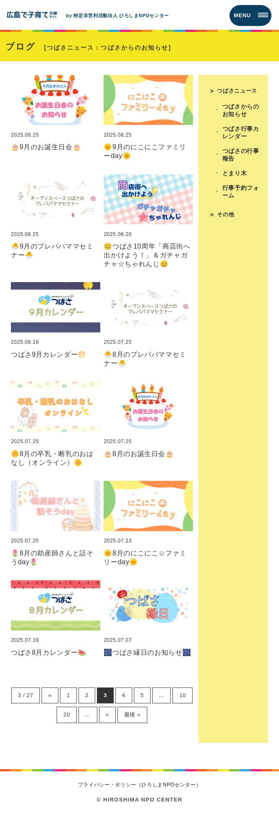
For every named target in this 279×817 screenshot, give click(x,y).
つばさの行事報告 (240, 155)
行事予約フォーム (240, 191)
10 (182, 695)
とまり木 (234, 173)
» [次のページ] (107, 714)
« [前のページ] (50, 695)
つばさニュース (237, 91)
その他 (225, 214)
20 (66, 714)
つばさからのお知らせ (240, 110)
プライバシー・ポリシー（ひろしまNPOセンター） (139, 785)
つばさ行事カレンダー (240, 132)
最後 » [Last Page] (132, 714)
